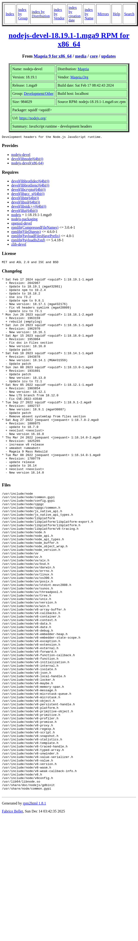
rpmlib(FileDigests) (26, 232)
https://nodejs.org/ (33, 118)
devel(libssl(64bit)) (25, 203)
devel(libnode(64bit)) (27, 160)
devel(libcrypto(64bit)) (28, 190)
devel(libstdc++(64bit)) (28, 207)
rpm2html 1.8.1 (34, 905)
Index (10, 14)
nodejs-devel (20, 155)
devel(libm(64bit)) (25, 199)
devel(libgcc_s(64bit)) (27, 194)
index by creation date (75, 14)
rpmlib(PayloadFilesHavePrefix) (35, 237)
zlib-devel (18, 245)
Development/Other (39, 94)
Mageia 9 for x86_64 (53, 56)
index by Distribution (41, 14)
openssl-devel (21, 224)
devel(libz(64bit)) (24, 211)
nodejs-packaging (24, 220)
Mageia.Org (79, 77)
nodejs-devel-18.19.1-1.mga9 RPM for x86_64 (69, 39)
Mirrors (103, 14)
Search (129, 14)
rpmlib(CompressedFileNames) (34, 228)
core (94, 56)
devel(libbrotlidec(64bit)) (30, 182)
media (81, 56)
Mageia (83, 69)
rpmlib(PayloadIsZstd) (28, 241)
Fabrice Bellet (12, 913)
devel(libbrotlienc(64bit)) (30, 186)
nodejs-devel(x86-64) (27, 164)
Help (116, 14)
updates (108, 56)
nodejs (16, 215)
